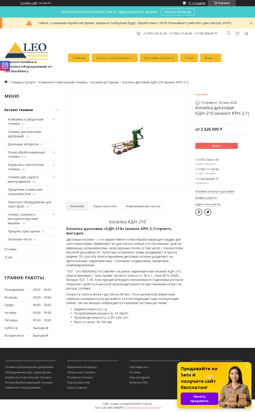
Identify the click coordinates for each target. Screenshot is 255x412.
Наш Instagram (139, 377)
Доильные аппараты (23, 144)
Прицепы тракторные (24, 231)
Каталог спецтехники (113, 58)
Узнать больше (177, 11)
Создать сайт (28, 3)
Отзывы (10, 249)
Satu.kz (147, 404)
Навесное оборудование (23, 387)
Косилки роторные (105, 82)
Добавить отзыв (237, 33)
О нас (189, 58)
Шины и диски (77, 387)
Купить (216, 146)
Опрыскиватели (78, 382)
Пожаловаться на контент (144, 408)
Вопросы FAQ (138, 382)
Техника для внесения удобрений (29, 367)
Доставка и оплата (159, 58)
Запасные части (20, 239)
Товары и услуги (23, 82)
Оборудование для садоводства (28, 372)
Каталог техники (18, 110)
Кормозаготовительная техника (63, 82)
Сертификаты (139, 367)
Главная (78, 58)
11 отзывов (197, 3)
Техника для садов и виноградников (23, 179)
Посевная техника (80, 377)
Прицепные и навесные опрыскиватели (25, 191)
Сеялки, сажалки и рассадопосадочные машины (23, 218)
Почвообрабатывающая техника (29, 382)
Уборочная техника (81, 372)
